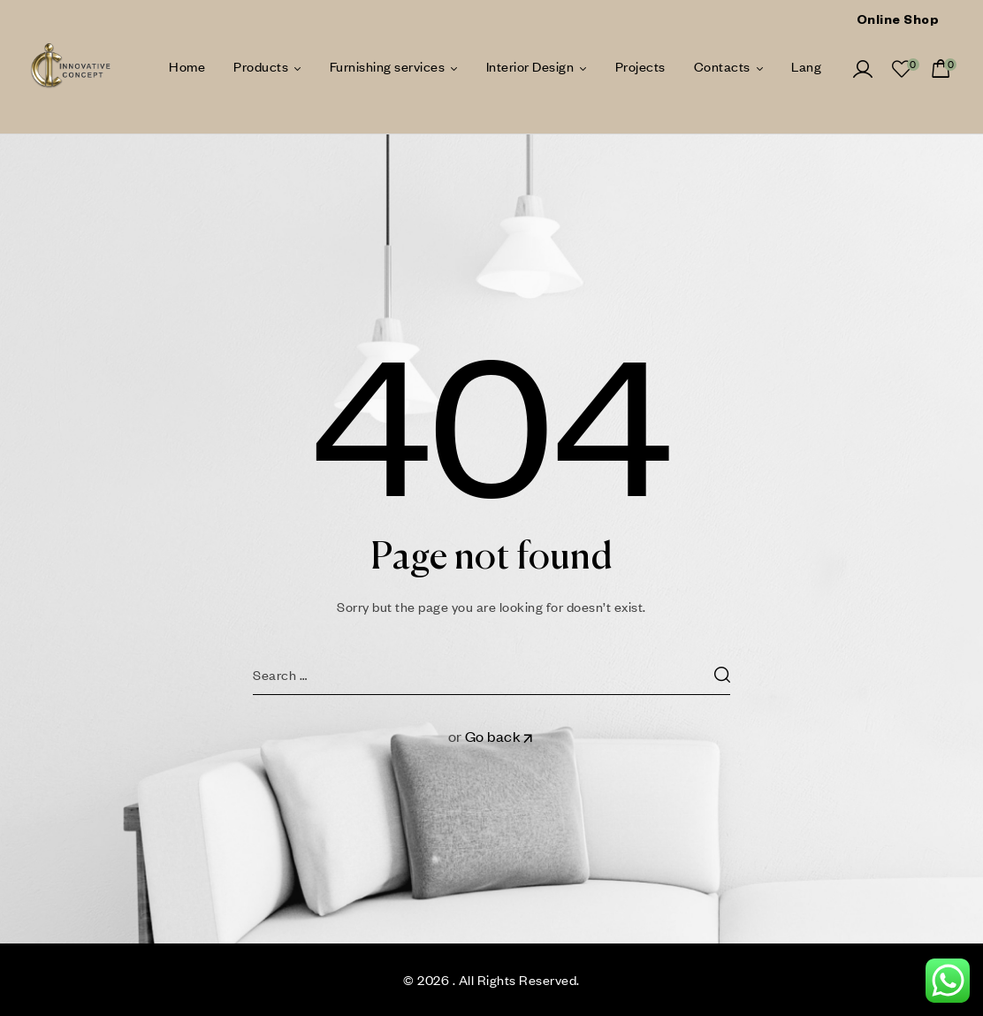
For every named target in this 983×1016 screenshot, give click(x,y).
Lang (806, 66)
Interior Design (530, 66)
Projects (640, 66)
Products (260, 66)
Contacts (722, 66)
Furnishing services (388, 66)
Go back (500, 736)
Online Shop (898, 22)
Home (187, 66)
